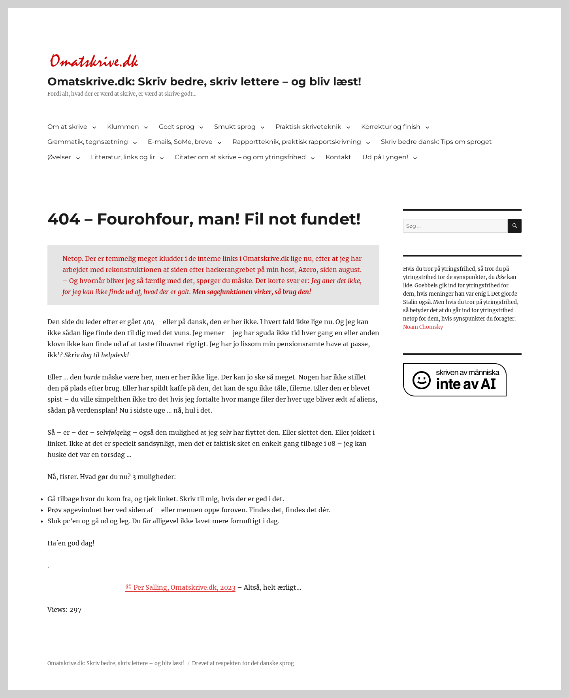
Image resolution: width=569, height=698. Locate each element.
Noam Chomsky (423, 327)
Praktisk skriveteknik (308, 126)
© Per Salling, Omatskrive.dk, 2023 (180, 587)
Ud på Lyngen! (385, 157)
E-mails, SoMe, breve (180, 141)
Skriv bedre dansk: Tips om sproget (436, 141)
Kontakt (338, 157)
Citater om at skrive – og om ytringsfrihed (240, 157)
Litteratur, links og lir (123, 157)
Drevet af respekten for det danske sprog (243, 663)
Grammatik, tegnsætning (87, 141)
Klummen (123, 126)
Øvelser (59, 157)
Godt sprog (176, 126)
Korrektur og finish (390, 126)
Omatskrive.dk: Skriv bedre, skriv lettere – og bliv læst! (204, 81)
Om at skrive (67, 126)
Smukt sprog (235, 126)
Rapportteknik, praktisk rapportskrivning (296, 141)
